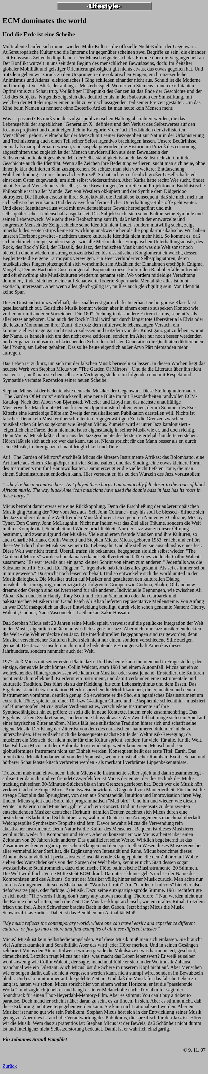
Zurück (9, 1066)
